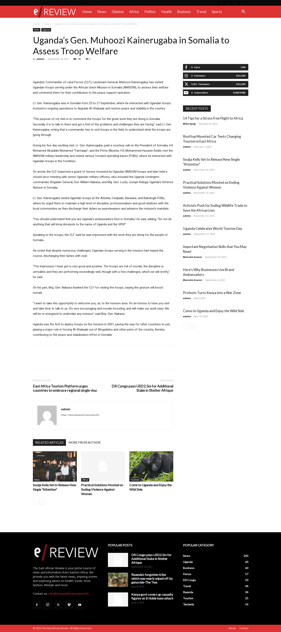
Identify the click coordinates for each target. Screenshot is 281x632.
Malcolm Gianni (192, 256)
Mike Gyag (189, 123)
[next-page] (41, 502)
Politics (150, 11)
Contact (95, 2)
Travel (201, 11)
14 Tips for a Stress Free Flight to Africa (213, 118)
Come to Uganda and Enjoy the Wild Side (213, 311)
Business (184, 11)
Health (166, 11)
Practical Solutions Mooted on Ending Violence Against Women (102, 489)
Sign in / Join (71, 2)
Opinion (118, 11)
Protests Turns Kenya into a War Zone (212, 293)
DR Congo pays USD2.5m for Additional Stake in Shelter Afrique (142, 388)
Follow (240, 75)
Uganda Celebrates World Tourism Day (212, 228)
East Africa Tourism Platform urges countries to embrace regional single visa (65, 388)
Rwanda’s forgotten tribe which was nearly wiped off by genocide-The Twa (152, 578)
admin (40, 58)
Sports (217, 11)
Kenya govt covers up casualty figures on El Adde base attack (152, 596)
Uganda (46, 29)
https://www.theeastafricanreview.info (80, 415)
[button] (243, 12)
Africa (134, 11)
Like (243, 67)
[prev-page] (35, 502)
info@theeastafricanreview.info (68, 593)
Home (87, 11)
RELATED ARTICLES (49, 442)
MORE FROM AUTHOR (84, 442)
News (101, 11)
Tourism (135, 479)
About (84, 2)
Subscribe (239, 92)
